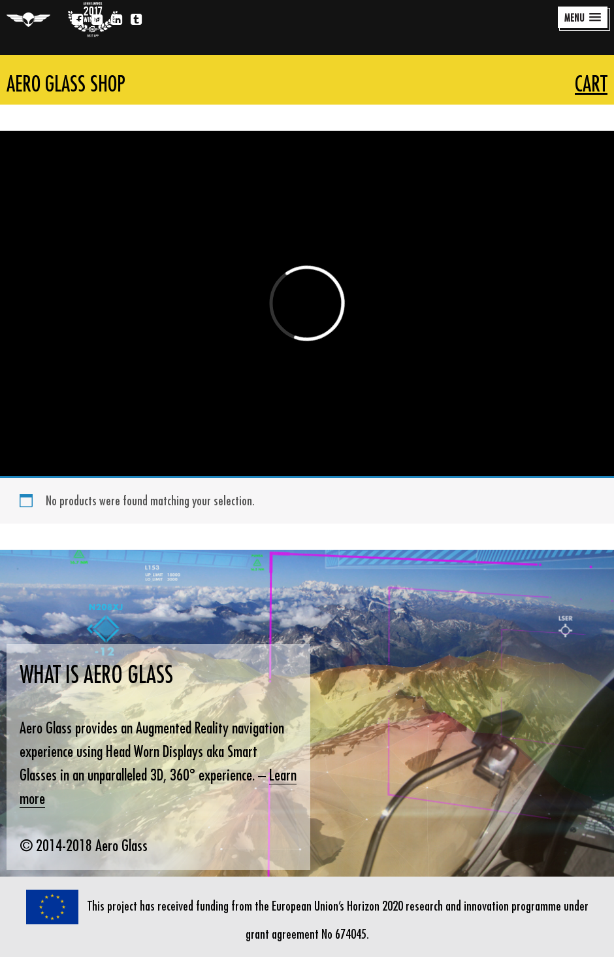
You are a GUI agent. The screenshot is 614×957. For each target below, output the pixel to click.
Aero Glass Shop (66, 83)
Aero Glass (28, 19)
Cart (591, 83)
